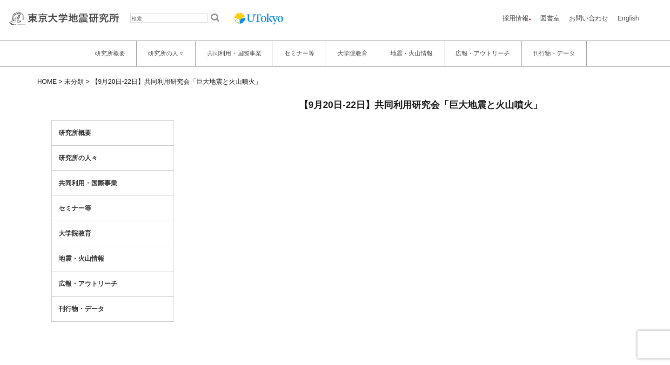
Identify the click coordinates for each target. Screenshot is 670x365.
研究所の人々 (166, 53)
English (628, 18)
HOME (47, 81)
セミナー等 (299, 53)
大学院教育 (352, 53)
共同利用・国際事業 (234, 53)
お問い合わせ (588, 18)
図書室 (550, 18)
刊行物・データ (554, 53)
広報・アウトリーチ (483, 53)
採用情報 (515, 18)
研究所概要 (110, 53)
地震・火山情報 (411, 53)
